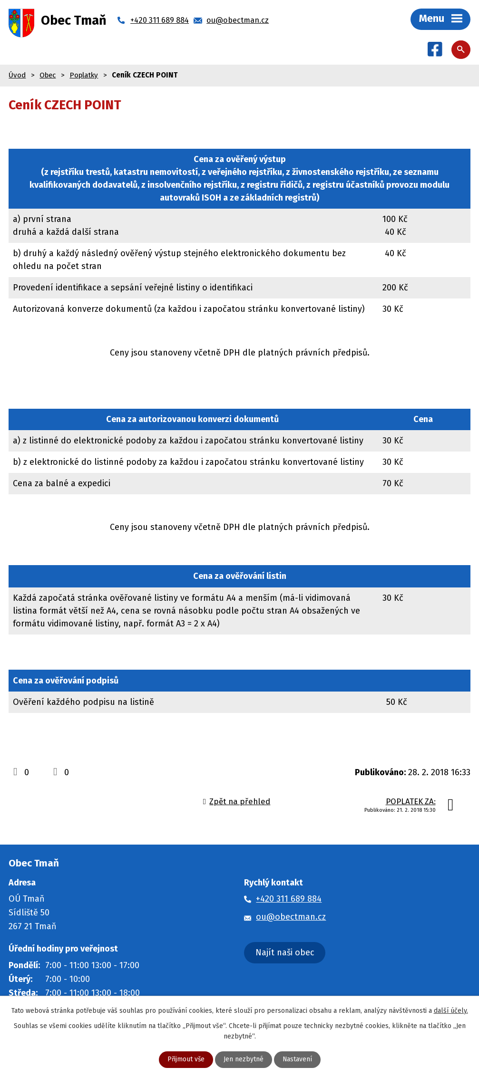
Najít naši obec (284, 953)
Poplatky (83, 75)
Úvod (17, 75)
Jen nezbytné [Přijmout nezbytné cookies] (244, 1060)
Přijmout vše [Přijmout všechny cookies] (186, 1060)
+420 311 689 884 (289, 899)
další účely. (451, 1010)
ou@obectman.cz (291, 917)
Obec (47, 75)
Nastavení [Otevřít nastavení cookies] (298, 1060)
